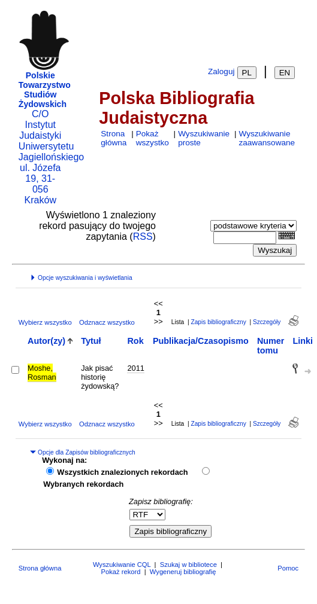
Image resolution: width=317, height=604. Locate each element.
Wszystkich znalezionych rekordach (122, 472)
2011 (135, 368)
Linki (302, 341)
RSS (143, 236)
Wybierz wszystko (45, 322)
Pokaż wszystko (152, 138)
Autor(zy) (46, 341)
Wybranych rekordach (83, 484)
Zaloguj (221, 71)
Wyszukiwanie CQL (121, 564)
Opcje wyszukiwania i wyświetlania (81, 277)
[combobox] (244, 237)
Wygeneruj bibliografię (183, 571)
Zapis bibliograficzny (218, 322)
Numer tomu (271, 345)
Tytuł (91, 341)
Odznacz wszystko (107, 322)
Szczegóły (266, 322)
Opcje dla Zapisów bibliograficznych (82, 452)
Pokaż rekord (121, 571)
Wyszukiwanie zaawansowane (266, 138)
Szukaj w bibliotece (188, 564)
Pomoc (287, 568)
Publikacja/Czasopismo (201, 341)
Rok (135, 341)
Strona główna (113, 138)
